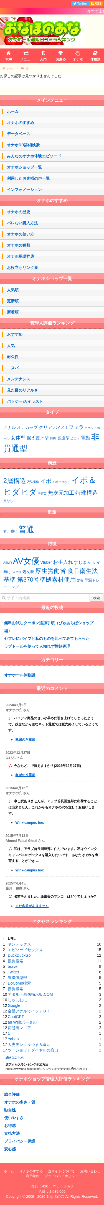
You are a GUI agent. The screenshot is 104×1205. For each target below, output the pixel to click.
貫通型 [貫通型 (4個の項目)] (63, 438)
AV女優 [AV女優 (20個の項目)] (26, 560)
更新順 (13, 301)
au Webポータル (22, 1022)
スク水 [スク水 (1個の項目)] (16, 572)
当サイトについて (61, 1171)
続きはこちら (15, 1057)
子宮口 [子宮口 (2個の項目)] (42, 493)
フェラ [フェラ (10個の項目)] (76, 427)
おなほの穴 (55, 1196)
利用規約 (32, 1176)
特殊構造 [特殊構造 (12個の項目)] (86, 493)
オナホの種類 (18, 245)
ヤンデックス (19, 944)
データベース (18, 134)
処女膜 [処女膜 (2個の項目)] (28, 571)
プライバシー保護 (19, 1141)
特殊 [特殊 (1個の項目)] (53, 438)
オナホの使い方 (20, 234)
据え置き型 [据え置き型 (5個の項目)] (38, 438)
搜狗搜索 (15, 961)
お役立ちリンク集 (22, 267)
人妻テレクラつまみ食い (29, 1044)
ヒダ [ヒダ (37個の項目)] (29, 492)
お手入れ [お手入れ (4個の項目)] (63, 562)
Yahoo (13, 1039)
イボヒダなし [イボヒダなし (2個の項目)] (61, 482)
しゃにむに (17, 1000)
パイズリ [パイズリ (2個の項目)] (60, 428)
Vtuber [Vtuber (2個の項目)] (46, 562)
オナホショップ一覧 (24, 167)
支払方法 (12, 1133)
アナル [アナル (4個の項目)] (9, 427)
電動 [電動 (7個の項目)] (85, 438)
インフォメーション (24, 189)
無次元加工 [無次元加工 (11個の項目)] (61, 493)
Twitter (13, 972)
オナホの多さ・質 (19, 1102)
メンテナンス (18, 379)
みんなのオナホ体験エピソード (34, 156)
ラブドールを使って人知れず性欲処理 (37, 646)
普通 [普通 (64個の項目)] (26, 529)
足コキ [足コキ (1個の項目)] (75, 438)
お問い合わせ (90, 1171)
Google (14, 1005)
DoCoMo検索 (19, 983)
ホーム (13, 111)
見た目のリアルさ (22, 390)
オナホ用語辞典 (20, 256)
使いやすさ (14, 1118)
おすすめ (14, 334)
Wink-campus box (29, 823)
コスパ (13, 368)
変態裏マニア (19, 1028)
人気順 (13, 290)
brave (12, 966)
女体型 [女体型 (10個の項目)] (18, 438)
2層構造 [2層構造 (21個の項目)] (14, 480)
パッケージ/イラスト (25, 401)
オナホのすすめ (20, 123)
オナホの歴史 (18, 212)
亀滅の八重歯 (25, 740)
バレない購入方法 (22, 223)
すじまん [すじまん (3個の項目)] (83, 562)
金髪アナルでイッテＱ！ (29, 1011)
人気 (11, 346)
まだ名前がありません (32, 906)
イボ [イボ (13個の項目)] (45, 481)
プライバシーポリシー (61, 1176)
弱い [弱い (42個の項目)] (6, 531)
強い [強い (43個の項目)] (14, 531)
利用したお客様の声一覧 (28, 178)
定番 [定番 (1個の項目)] (80, 580)
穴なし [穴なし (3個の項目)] (8, 501)
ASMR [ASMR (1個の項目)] (7, 562)
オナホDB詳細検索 (23, 145)
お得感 (10, 1125)
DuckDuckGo (19, 955)
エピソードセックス (25, 950)
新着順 (13, 312)
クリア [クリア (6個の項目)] (45, 427)
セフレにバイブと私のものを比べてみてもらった (47, 638)
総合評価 (12, 1094)
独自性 (10, 1110)
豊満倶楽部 (17, 977)
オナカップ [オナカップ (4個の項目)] (27, 427)
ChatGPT (16, 1016)
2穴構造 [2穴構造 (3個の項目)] (33, 482)
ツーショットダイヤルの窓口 (33, 1050)
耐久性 (13, 357)
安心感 (10, 1149)
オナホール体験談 (19, 675)
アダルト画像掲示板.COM (30, 994)
